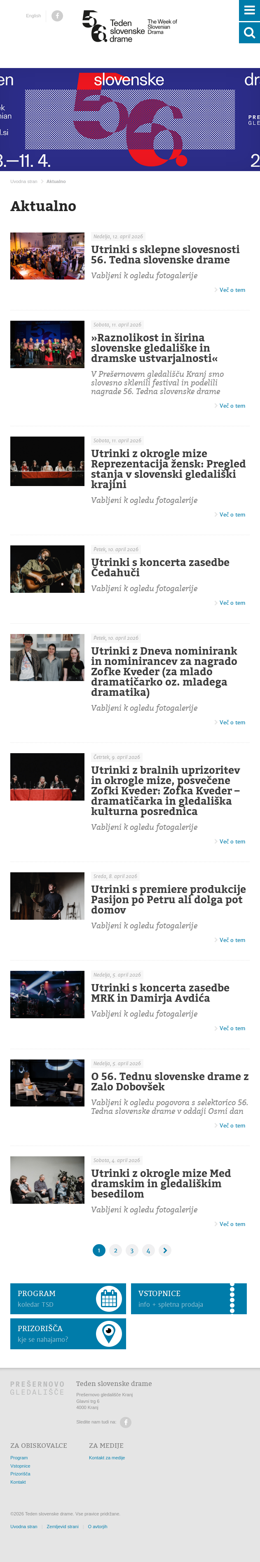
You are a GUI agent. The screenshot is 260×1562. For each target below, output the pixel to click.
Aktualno (56, 181)
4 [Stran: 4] (148, 1250)
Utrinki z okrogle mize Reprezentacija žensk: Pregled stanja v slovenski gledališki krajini (168, 469)
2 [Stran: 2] (115, 1250)
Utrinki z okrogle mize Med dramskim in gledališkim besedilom (161, 1183)
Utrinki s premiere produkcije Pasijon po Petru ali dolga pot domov (168, 899)
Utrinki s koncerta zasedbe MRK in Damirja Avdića (160, 993)
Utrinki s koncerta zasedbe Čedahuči (160, 568)
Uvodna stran (23, 181)
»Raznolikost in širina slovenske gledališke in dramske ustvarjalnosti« (154, 348)
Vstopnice (20, 1465)
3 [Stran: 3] (132, 1250)
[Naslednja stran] (165, 1250)
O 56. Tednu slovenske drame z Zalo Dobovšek (170, 1082)
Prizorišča (20, 1473)
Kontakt (18, 1482)
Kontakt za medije (107, 1457)
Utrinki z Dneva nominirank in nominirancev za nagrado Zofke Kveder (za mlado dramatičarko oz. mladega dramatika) (164, 671)
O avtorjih (98, 1526)
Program (19, 1457)
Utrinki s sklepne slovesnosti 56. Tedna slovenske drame (165, 255)
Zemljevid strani (63, 1526)
